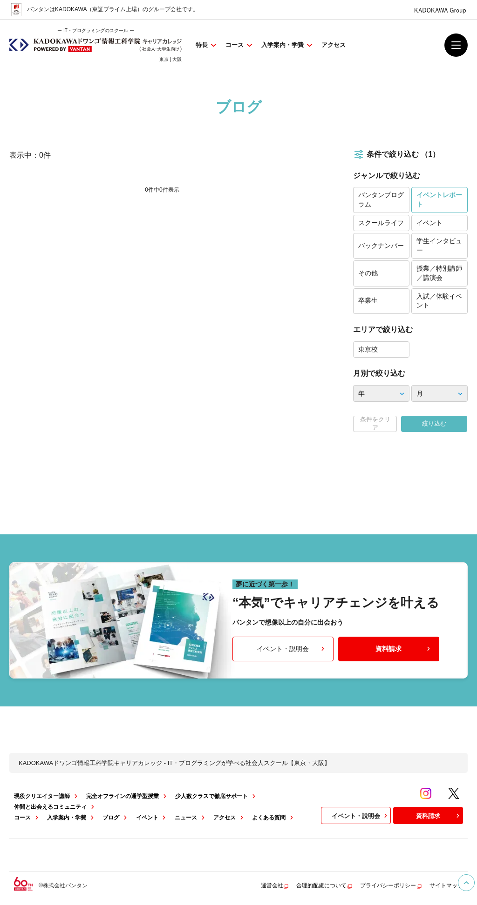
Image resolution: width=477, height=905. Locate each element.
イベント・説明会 (291, 648)
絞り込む (434, 423)
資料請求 (403, 648)
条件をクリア (375, 423)
